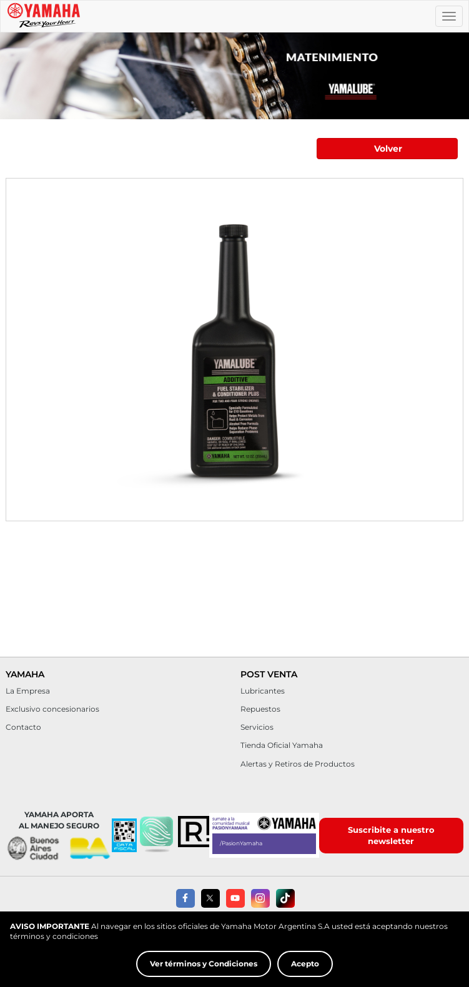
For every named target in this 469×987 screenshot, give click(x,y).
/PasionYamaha (241, 843)
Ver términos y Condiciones (203, 963)
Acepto (305, 963)
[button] (156, 835)
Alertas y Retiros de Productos (297, 763)
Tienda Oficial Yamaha (281, 745)
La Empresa (28, 690)
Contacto (23, 727)
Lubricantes (262, 690)
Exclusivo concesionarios (52, 709)
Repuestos (260, 709)
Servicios (257, 727)
